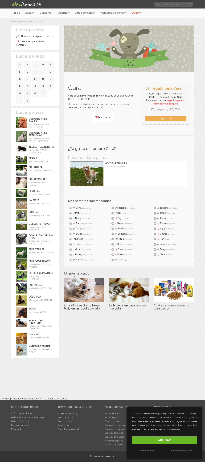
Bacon (120, 223)
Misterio (121, 208)
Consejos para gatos (114, 429)
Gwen (121, 249)
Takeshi (164, 208)
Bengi (78, 218)
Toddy (78, 228)
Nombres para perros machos (37, 36)
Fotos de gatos (65, 421)
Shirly (79, 244)
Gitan (78, 249)
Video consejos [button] (85, 12)
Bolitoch (122, 234)
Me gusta (102, 117)
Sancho (79, 239)
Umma (163, 234)
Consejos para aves (114, 433)
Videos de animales (114, 444)
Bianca (79, 223)
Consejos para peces (114, 437)
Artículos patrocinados (22, 413)
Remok (163, 244)
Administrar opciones (182, 450)
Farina (121, 228)
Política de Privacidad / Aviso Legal (28, 417)
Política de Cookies (20, 421)
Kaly (162, 239)
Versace (79, 259)
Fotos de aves (64, 425)
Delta (79, 208)
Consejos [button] (46, 12)
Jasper (163, 213)
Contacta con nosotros (21, 425)
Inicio (17, 12)
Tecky (163, 218)
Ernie (120, 254)
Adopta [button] (64, 12)
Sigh (120, 218)
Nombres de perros (114, 12)
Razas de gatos (112, 417)
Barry (162, 249)
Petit (78, 213)
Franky (78, 254)
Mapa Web (16, 429)
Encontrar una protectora (70, 429)
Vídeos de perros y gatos (69, 413)
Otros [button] (136, 12)
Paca (120, 259)
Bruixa (79, 234)
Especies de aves (113, 421)
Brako (120, 244)
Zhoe (163, 223)
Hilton (120, 239)
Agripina (164, 228)
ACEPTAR (164, 440)
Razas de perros (112, 413)
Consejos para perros (115, 425)
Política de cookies (172, 429)
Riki (119, 213)
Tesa (162, 254)
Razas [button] (30, 12)
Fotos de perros (65, 417)
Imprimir (166, 118)
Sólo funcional (147, 450)
